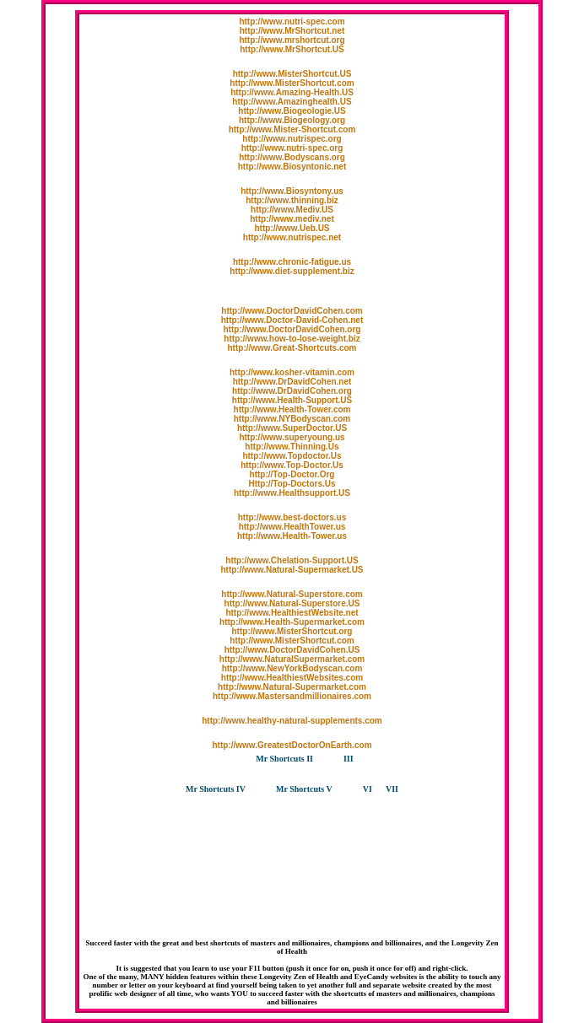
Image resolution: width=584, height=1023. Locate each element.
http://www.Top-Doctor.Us (292, 465)
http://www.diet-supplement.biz (292, 271)
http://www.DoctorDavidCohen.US (292, 649)
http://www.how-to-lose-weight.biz (292, 338)
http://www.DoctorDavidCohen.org (292, 329)
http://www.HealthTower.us (292, 526)
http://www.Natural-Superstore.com (291, 594)
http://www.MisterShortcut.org (292, 631)
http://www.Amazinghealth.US (291, 101)
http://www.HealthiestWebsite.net (291, 612)
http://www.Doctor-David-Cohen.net (292, 320)
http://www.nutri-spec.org (292, 148)
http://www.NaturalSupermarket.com (292, 659)
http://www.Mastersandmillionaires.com (292, 696)
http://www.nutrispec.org (291, 138)
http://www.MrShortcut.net (292, 30)
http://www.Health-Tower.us (292, 536)
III (348, 758)
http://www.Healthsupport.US (292, 493)
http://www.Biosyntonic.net (292, 166)
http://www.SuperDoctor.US (292, 428)
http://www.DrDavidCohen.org (292, 391)
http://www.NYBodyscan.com (292, 418)
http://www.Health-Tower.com (292, 409)
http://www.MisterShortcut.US (292, 73)
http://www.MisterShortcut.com (292, 83)
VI (367, 789)
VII (392, 789)
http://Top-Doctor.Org (292, 474)
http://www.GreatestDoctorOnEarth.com (291, 745)
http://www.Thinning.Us (291, 446)
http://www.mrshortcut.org (291, 40)
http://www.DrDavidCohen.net (292, 381)
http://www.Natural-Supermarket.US (291, 569)
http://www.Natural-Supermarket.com (292, 687)
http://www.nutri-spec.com (291, 21)
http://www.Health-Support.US (292, 400)
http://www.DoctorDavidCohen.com (291, 310)
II (309, 758)
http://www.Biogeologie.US (291, 111)
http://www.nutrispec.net (292, 237)
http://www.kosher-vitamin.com (292, 372)
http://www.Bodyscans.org (292, 157)
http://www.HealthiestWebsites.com (292, 677)
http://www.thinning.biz (292, 200)
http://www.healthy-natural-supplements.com (292, 720)
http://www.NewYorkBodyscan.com (292, 668)
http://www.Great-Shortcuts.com (292, 348)
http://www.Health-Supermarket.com (292, 622)
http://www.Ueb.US (291, 228)
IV (241, 789)
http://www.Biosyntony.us (292, 191)
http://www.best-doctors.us (292, 517)
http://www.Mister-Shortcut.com (292, 129)
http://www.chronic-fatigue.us (292, 262)
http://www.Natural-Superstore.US (292, 603)
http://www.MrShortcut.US (292, 49)
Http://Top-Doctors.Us (291, 483)
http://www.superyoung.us (291, 437)
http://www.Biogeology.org (292, 120)
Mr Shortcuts (281, 758)
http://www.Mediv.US (292, 209)
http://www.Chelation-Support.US (291, 560)
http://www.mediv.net (291, 218)
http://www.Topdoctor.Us (291, 455)
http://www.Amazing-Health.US (292, 92)
